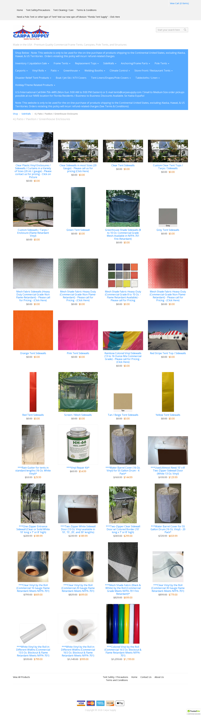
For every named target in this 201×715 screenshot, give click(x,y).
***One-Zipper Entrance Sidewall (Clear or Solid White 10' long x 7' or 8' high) (33, 529)
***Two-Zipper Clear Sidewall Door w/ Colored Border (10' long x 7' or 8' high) (123, 529)
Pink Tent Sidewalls (78, 353)
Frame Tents (62, 63)
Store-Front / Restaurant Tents (153, 70)
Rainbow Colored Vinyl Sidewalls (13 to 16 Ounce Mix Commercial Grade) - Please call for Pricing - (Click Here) (122, 358)
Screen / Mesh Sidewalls (78, 414)
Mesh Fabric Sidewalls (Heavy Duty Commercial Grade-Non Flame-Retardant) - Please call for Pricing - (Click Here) (33, 296)
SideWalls (109, 63)
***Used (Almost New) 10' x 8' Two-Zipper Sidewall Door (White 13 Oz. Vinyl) (168, 470)
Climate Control (120, 70)
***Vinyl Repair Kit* (78, 467)
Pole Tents (162, 63)
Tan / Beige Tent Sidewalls (123, 414)
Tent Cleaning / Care (63, 10)
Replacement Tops (87, 63)
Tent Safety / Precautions (115, 677)
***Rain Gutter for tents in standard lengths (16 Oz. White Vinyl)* (33, 470)
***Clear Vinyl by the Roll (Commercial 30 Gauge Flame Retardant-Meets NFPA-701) (168, 588)
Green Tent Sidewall (78, 230)
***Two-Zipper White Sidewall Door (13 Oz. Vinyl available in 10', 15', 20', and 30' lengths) (78, 529)
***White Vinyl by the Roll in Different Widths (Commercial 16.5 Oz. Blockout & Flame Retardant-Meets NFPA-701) (78, 651)
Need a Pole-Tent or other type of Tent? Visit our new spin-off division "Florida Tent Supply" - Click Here (68, 16)
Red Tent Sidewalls (33, 414)
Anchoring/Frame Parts (135, 63)
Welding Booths (95, 70)
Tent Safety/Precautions (38, 10)
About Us (159, 677)
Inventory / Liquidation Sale (32, 63)
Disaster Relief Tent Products (33, 77)
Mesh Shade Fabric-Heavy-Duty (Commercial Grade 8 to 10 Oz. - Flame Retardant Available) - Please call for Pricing (123, 296)
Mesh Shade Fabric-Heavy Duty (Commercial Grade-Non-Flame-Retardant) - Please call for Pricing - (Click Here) (78, 296)
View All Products (21, 677)
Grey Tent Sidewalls (168, 230)
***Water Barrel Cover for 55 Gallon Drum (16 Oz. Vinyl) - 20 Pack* (168, 529)
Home (20, 10)
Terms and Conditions (117, 680)
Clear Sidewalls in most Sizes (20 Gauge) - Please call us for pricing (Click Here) (78, 168)
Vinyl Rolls (39, 70)
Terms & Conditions (87, 10)
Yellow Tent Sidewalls (168, 414)
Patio (55, 70)
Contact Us (146, 677)
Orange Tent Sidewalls (33, 353)
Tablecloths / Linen (147, 77)
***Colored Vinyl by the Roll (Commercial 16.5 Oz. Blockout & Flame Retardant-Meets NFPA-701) (122, 651)
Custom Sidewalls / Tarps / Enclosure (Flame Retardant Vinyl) (33, 233)
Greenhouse (71, 70)
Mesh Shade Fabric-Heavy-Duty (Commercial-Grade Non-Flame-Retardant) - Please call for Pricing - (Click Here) (168, 296)
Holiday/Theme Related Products (35, 85)
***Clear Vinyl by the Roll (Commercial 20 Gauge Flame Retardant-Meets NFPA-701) (78, 588)
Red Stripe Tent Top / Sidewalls (168, 353)
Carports (21, 70)
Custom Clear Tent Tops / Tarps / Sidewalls (168, 167)
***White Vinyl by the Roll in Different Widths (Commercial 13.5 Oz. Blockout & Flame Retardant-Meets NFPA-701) (33, 651)
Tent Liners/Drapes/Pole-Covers (111, 77)
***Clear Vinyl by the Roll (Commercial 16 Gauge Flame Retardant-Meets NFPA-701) (33, 588)
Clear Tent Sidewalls (123, 165)
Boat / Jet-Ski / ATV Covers (71, 77)
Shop (15, 113)
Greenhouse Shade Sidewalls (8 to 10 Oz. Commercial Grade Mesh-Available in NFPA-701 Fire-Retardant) (123, 234)
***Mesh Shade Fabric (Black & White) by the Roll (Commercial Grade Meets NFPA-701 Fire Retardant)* (123, 590)
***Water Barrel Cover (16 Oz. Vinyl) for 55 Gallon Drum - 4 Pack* (123, 470)
